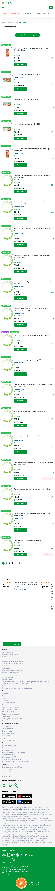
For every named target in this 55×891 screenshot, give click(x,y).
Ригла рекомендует (42, 13)
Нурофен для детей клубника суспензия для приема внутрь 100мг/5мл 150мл (34, 176)
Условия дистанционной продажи (13, 670)
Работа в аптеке (7, 769)
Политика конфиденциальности (12, 661)
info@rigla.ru (9, 875)
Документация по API (9, 757)
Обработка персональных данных (13, 686)
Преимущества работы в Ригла (12, 767)
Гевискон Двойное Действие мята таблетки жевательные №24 (33, 437)
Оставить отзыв (12, 644)
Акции (5, 13)
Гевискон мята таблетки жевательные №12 (28, 540)
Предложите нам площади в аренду (13, 752)
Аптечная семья (7, 726)
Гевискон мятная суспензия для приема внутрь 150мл (32, 489)
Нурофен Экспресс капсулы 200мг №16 (27, 75)
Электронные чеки (8, 740)
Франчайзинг (6, 748)
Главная (4, 22)
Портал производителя (9, 750)
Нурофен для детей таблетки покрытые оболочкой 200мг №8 (33, 230)
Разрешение (6, 668)
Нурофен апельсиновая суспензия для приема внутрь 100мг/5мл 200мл (32, 256)
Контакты (5, 700)
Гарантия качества (8, 712)
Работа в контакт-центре (10, 774)
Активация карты (7, 729)
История (4, 696)
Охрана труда (6, 776)
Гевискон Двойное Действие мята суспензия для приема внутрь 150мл (33, 515)
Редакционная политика (10, 707)
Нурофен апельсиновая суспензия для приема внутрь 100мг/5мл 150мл (32, 150)
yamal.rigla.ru (21, 809)
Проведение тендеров (9, 746)
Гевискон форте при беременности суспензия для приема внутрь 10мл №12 (33, 463)
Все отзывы (48, 579)
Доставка (5, 657)
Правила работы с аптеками (11, 721)
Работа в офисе (7, 771)
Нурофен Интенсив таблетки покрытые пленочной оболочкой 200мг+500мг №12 (31, 309)
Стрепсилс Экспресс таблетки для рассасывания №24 (31, 411)
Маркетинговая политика (10, 673)
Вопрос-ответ (6, 738)
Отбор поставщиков (8, 755)
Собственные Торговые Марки (12, 759)
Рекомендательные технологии (12, 719)
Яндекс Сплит (27, 13)
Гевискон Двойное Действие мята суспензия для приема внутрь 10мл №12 (33, 385)
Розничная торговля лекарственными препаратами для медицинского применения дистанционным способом (25, 682)
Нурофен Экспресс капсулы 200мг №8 (26, 99)
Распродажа (15, 13)
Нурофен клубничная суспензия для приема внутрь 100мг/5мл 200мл (31, 49)
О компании (6, 694)
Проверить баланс (8, 733)
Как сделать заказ (7, 652)
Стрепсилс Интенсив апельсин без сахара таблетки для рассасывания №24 (32, 203)
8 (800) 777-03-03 (23, 816)
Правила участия (7, 731)
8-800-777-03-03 (8, 850)
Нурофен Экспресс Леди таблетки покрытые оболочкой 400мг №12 (32, 283)
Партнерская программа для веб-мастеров (16, 761)
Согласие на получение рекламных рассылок (17, 688)
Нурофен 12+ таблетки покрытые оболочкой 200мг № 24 (33, 335)
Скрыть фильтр (27, 35)
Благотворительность (9, 703)
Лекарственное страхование (11, 709)
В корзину (20, 64)
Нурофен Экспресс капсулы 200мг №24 (27, 124)
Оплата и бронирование (10, 654)
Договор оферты (7, 677)
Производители (12, 22)
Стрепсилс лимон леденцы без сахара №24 (28, 360)
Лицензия (5, 666)
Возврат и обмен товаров (10, 675)
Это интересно (7, 659)
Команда (5, 698)
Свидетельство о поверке (10, 714)
